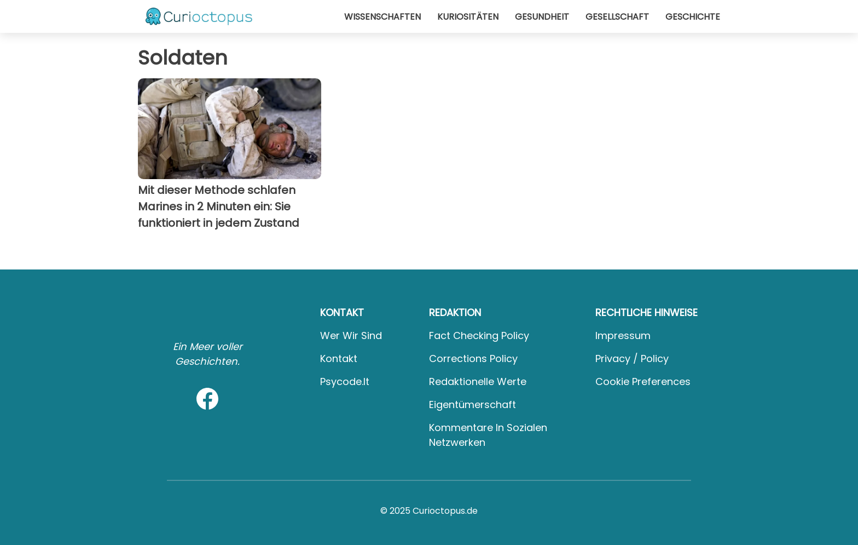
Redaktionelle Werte (477, 381)
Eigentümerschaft (472, 404)
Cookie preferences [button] (643, 381)
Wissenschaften (382, 16)
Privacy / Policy (632, 358)
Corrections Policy (473, 358)
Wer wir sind (351, 335)
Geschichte (692, 16)
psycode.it (344, 381)
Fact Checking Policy (479, 335)
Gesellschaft (617, 16)
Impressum (623, 335)
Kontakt (338, 358)
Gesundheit (542, 16)
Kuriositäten (467, 16)
